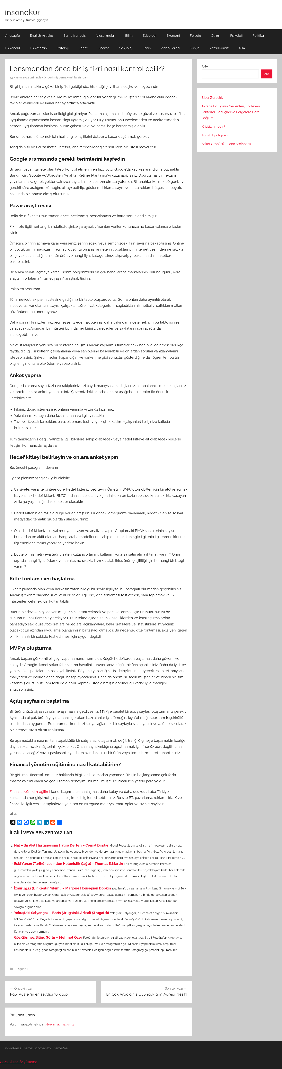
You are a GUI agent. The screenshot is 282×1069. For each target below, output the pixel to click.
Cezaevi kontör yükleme (18, 1062)
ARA (242, 48)
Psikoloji (236, 35)
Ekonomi (173, 35)
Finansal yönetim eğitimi (30, 792)
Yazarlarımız (219, 48)
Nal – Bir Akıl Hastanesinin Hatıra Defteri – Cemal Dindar (61, 845)
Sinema (103, 48)
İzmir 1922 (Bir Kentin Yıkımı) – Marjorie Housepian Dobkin (62, 888)
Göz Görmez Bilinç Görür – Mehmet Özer (48, 937)
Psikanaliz (12, 48)
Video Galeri (170, 48)
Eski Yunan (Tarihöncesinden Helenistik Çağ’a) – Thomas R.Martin (68, 864)
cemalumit (66, 77)
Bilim (129, 35)
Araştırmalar (105, 35)
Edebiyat (149, 35)
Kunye (195, 48)
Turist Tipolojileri (215, 135)
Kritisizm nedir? (213, 126)
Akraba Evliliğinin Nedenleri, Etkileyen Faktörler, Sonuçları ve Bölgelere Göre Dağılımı (231, 112)
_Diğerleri (21, 969)
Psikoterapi (39, 48)
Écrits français (75, 35)
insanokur (22, 12)
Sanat (83, 48)
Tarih (147, 48)
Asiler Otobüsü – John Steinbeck (226, 144)
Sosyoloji (126, 48)
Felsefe (195, 35)
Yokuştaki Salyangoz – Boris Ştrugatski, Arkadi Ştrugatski (61, 913)
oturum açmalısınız (59, 1024)
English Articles (42, 35)
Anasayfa (12, 35)
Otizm (215, 35)
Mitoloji (63, 48)
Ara (266, 74)
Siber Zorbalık (212, 98)
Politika (258, 35)
